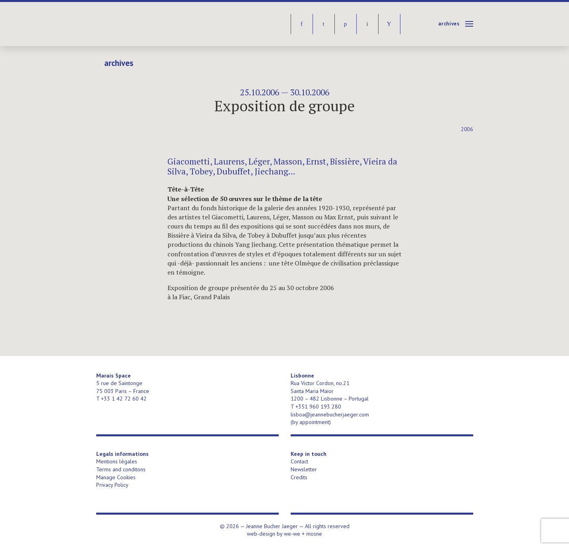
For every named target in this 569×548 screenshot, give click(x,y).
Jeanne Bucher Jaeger (157, 24)
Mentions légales (116, 461)
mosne (314, 533)
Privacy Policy (112, 484)
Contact (299, 461)
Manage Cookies (116, 477)
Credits (299, 477)
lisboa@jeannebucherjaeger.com (330, 414)
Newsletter (304, 469)
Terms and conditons (121, 469)
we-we (292, 533)
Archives (448, 23)
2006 (467, 129)
